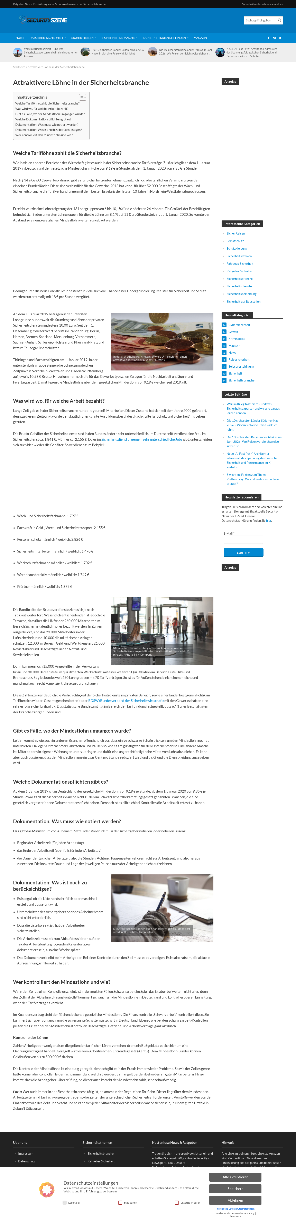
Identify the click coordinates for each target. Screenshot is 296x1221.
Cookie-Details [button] (222, 1213)
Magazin (200, 37)
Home (20, 37)
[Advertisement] (113, 257)
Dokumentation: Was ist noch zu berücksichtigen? (48, 129)
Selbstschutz (235, 241)
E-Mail (229, 533)
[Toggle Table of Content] (80, 97)
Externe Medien (188, 1202)
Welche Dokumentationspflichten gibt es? (43, 119)
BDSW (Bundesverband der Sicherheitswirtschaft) (126, 700)
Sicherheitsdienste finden (164, 37)
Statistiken (127, 1202)
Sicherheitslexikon (239, 256)
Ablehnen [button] (235, 1200)
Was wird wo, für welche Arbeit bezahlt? (41, 108)
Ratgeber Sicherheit (46, 37)
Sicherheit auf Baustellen (243, 301)
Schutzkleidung (237, 248)
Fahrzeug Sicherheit (240, 263)
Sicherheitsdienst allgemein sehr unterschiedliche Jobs (141, 439)
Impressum (25, 1159)
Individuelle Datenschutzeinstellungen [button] (235, 1209)
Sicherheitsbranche (118, 37)
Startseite (19, 67)
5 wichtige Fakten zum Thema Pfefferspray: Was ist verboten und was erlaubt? (253, 479)
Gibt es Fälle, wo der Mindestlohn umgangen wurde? (50, 114)
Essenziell (72, 1202)
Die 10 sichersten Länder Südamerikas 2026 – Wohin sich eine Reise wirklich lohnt (118, 51)
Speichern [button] (235, 1189)
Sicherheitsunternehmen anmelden (262, 4)
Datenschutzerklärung (243, 1213)
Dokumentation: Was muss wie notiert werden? (46, 124)
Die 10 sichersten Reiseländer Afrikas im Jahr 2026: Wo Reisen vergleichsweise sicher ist (185, 51)
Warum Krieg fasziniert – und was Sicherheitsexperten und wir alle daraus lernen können (51, 52)
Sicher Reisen (82, 37)
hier (268, 520)
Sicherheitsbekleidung (242, 294)
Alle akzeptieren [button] (235, 1177)
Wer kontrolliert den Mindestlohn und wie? (44, 135)
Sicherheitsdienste (239, 286)
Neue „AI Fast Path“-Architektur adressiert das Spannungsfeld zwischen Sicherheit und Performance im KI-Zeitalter (251, 52)
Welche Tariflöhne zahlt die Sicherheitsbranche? (47, 103)
